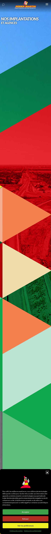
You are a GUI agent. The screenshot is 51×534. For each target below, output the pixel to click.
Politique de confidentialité (32, 531)
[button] (47, 472)
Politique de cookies (16, 531)
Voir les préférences (25, 526)
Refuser (25, 519)
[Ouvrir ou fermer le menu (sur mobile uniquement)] (47, 4)
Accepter (25, 512)
